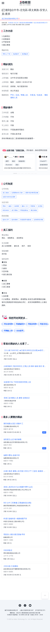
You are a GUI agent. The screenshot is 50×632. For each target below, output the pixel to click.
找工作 (16, 22)
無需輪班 (25, 54)
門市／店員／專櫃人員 (19, 95)
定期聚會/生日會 (17, 193)
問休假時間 (8, 324)
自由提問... (20, 331)
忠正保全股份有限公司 (40, 22)
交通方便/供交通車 (9, 197)
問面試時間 (32, 324)
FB (25, 605)
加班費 (16, 206)
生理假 (40, 206)
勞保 (4, 206)
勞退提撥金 (24, 210)
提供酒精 (15, 219)
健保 (10, 206)
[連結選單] (3, 3)
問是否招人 (44, 324)
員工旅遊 (6, 193)
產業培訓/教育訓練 (31, 193)
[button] (15, 173)
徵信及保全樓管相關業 (26, 22)
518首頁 (10, 22)
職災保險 (34, 210)
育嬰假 (32, 206)
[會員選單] (47, 3)
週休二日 (25, 206)
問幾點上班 (8, 331)
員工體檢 (15, 210)
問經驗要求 (20, 324)
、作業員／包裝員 (35, 95)
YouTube (30, 605)
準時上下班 (6, 54)
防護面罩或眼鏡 (25, 219)
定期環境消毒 (38, 219)
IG (20, 605)
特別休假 (6, 210)
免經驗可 (16, 54)
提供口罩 (6, 219)
